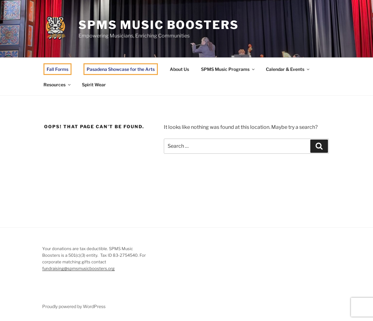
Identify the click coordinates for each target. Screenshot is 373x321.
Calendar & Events (288, 69)
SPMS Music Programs (228, 69)
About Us (179, 69)
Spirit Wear (94, 84)
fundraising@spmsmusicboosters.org (78, 268)
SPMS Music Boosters (158, 25)
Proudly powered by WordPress (74, 306)
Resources (57, 84)
